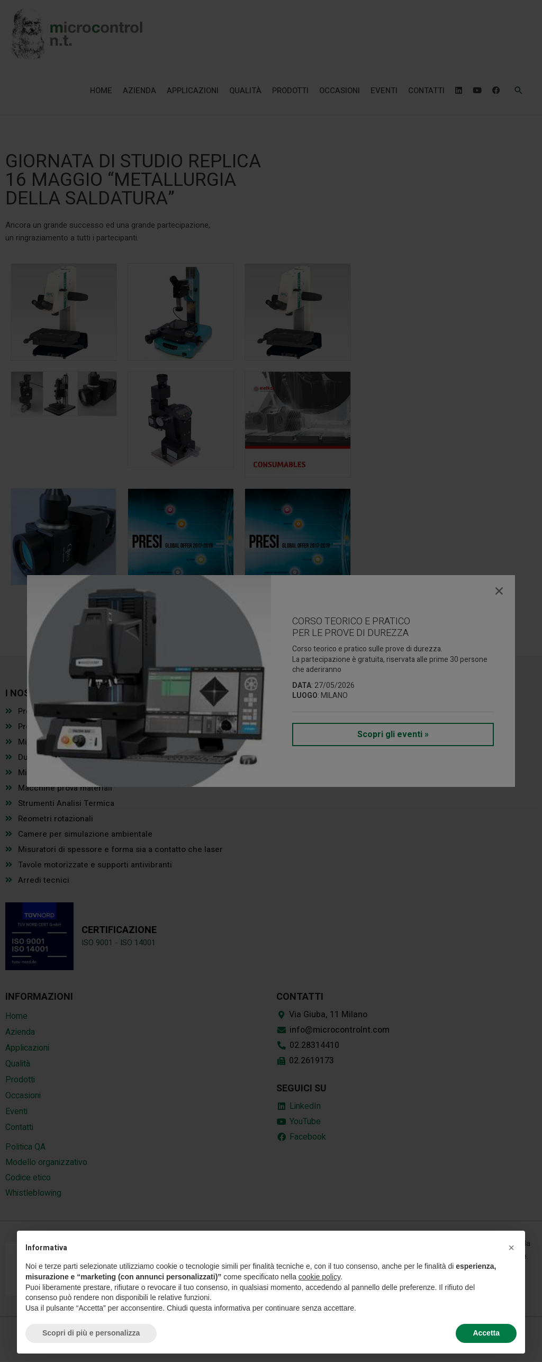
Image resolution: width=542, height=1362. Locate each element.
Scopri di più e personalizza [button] (91, 1333)
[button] (511, 1247)
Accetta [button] (486, 1333)
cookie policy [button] (319, 1277)
